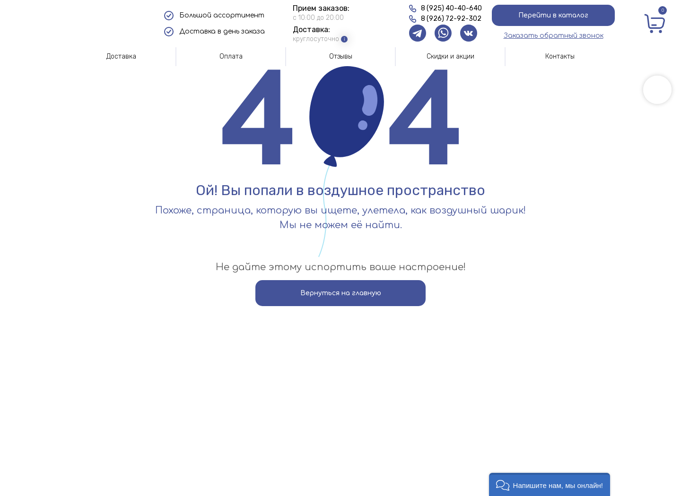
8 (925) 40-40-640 (451, 8)
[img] (105, 23)
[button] (553, 35)
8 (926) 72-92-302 (451, 19)
